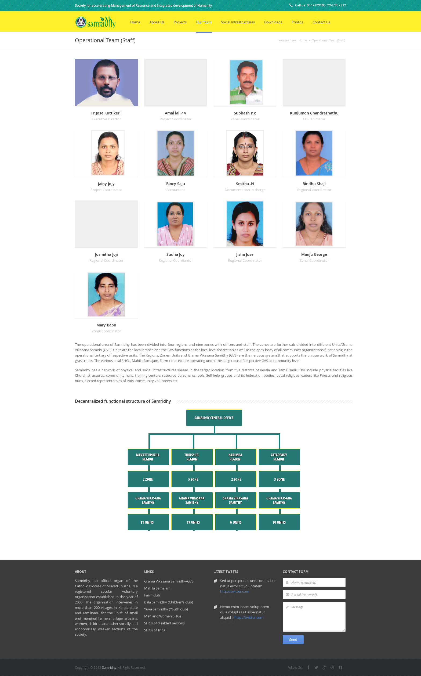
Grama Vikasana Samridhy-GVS (169, 581)
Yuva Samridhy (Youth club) (166, 609)
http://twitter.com (234, 591)
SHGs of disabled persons (164, 623)
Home (135, 22)
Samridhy (109, 667)
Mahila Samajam (157, 588)
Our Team (204, 22)
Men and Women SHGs (162, 616)
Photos (297, 22)
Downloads (273, 22)
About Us (157, 22)
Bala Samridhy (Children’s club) (168, 602)
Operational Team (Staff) (328, 40)
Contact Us (321, 22)
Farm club (152, 595)
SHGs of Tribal (155, 630)
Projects (180, 22)
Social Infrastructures (238, 22)
